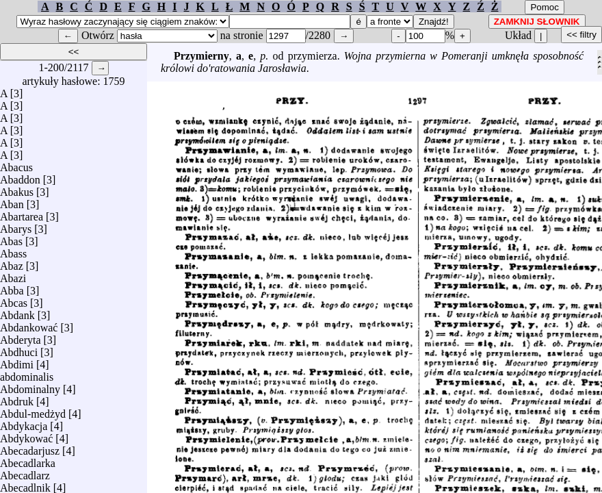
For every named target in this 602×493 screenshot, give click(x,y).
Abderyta (20, 336)
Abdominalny (30, 386)
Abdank (17, 312)
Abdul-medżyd (33, 410)
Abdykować (26, 435)
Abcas (13, 299)
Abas (11, 238)
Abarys (15, 225)
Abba (12, 287)
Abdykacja (23, 423)
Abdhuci (19, 349)
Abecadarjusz (30, 447)
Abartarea (21, 213)
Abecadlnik (25, 484)
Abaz (11, 262)
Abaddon (20, 176)
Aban (12, 201)
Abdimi (17, 361)
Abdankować (28, 324)
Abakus (17, 188)
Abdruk (17, 398)
